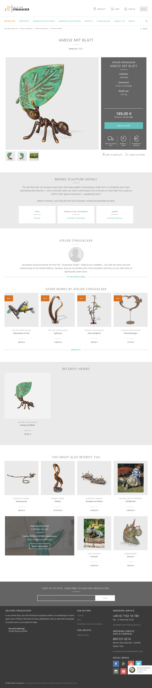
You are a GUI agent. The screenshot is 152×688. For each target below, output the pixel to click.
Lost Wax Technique (76, 218)
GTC (62, 683)
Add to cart (123, 126)
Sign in (129, 9)
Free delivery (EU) (110, 141)
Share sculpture (135, 155)
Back (144, 29)
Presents (24, 21)
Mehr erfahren (40, 546)
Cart (114, 9)
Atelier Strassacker (41, 28)
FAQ (79, 619)
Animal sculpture (114, 218)
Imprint (68, 683)
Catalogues (103, 21)
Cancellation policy (53, 683)
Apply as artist (83, 635)
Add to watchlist (112, 155)
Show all (76, 350)
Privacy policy (29, 683)
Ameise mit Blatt (56, 28)
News (132, 21)
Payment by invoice (136, 141)
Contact (80, 615)
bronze (37, 218)
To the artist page (76, 277)
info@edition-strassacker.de (126, 625)
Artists (89, 21)
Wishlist (99, 9)
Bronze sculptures (44, 21)
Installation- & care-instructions (90, 624)
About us (119, 21)
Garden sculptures (70, 21)
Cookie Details (41, 683)
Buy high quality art (11, 28)
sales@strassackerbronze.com (127, 651)
